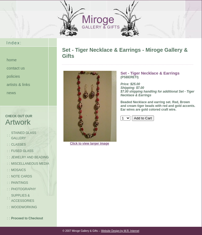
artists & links (18, 84)
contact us (16, 68)
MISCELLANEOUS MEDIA (30, 164)
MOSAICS (18, 170)
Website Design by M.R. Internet (120, 230)
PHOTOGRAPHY (23, 189)
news (11, 92)
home (12, 60)
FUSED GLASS (22, 151)
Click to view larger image (89, 143)
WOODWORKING (24, 207)
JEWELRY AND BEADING (30, 157)
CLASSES (18, 144)
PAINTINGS (19, 183)
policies (13, 76)
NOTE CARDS (21, 176)
